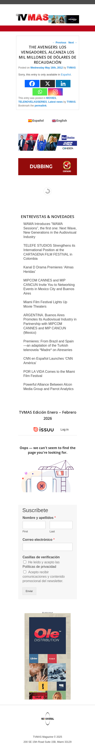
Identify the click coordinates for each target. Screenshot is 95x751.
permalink (41, 105)
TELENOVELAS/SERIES (32, 101)
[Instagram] (55, 92)
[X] (47, 83)
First (25, 531)
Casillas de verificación (41, 557)
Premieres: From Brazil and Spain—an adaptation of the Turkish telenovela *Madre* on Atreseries (48, 345)
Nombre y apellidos (39, 518)
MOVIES (51, 98)
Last (52, 531)
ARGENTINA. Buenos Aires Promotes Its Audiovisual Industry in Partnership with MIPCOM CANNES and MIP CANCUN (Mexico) (50, 323)
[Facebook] (32, 83)
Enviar (29, 591)
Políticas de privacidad (39, 566)
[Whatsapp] (40, 92)
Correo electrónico (39, 539)
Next (72, 42)
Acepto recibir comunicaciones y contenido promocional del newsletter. (44, 576)
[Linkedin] (63, 83)
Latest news (55, 101)
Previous (59, 42)
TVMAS (71, 67)
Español (66, 74)
